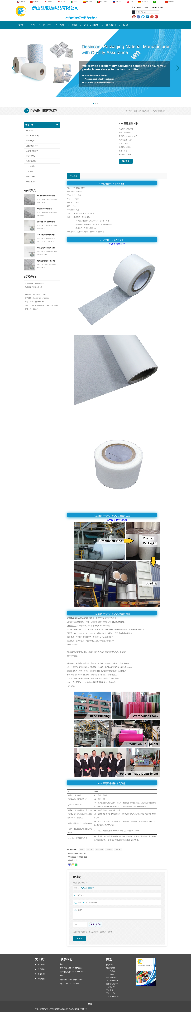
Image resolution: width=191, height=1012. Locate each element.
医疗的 (89, 849)
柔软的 (109, 849)
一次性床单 (30, 166)
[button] (93, 103)
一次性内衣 (30, 182)
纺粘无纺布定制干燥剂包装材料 (47, 261)
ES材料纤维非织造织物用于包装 (47, 196)
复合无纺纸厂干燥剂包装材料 (47, 222)
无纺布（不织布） (33, 136)
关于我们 (47, 25)
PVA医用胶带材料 (87, 888)
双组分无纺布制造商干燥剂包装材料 (47, 248)
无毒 (81, 849)
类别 (135, 111)
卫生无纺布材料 (144, 111)
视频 (62, 25)
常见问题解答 (91, 25)
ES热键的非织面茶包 (44, 209)
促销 (125, 25)
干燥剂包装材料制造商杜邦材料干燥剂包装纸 (47, 235)
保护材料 (29, 130)
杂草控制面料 (31, 161)
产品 (32, 25)
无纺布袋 (29, 171)
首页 (20, 25)
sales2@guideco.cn (75, 980)
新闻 (74, 25)
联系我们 (111, 25)
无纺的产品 (30, 156)
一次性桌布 (30, 176)
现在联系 (125, 161)
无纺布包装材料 (32, 151)
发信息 (79, 938)
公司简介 (41, 964)
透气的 (118, 849)
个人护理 (99, 849)
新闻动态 (41, 974)
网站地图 (41, 979)
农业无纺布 (30, 141)
